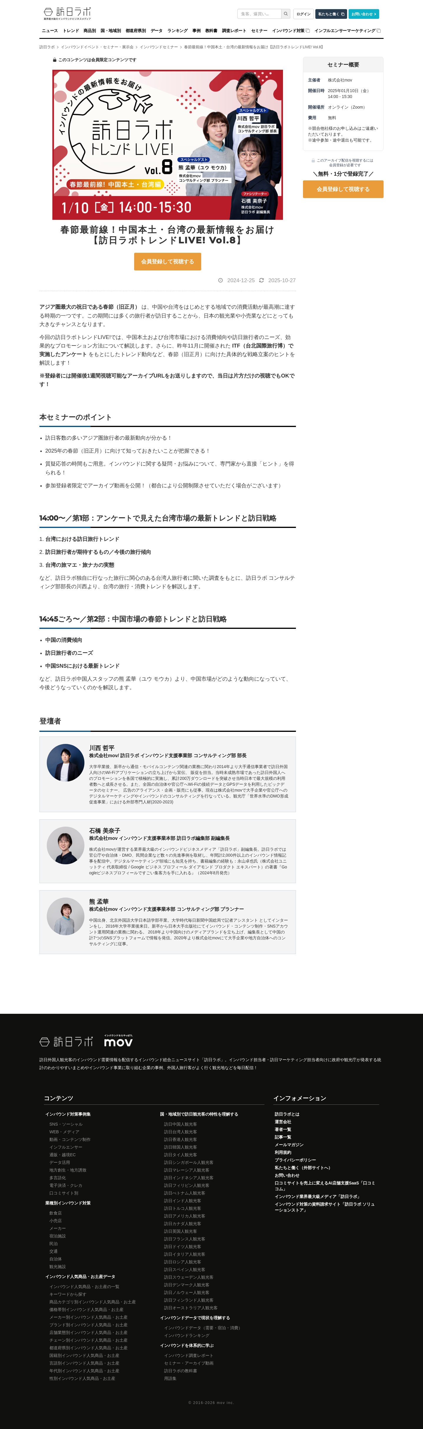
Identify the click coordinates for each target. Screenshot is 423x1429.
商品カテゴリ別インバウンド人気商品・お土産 (92, 1302)
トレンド (71, 30)
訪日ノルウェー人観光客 (186, 1292)
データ (157, 30)
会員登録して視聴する (167, 262)
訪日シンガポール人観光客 (189, 1162)
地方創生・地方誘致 (67, 1170)
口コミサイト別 (63, 1193)
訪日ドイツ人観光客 (182, 1246)
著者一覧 (283, 1129)
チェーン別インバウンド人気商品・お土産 (88, 1340)
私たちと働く (328, 14)
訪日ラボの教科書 (180, 1370)
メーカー (57, 1228)
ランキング (177, 30)
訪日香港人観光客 (180, 1139)
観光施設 (57, 1266)
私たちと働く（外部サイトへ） (303, 1167)
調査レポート (234, 30)
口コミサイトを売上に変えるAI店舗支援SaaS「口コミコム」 (325, 1186)
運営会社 (283, 1121)
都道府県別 (136, 30)
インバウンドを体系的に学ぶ (187, 1345)
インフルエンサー (65, 1147)
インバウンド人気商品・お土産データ (80, 1276)
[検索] (286, 14)
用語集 (170, 1378)
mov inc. (225, 1403)
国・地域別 (111, 30)
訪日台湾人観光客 (180, 1131)
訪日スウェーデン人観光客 (189, 1277)
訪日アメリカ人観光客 (184, 1216)
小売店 (55, 1220)
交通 (53, 1251)
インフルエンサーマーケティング (344, 30)
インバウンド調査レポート (189, 1355)
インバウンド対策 (288, 30)
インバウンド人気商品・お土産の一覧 (84, 1286)
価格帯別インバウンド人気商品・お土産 (86, 1309)
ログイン (304, 14)
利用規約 (283, 1152)
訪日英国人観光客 (180, 1231)
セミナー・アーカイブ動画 (189, 1363)
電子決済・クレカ (65, 1185)
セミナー (259, 30)
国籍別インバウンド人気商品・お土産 (84, 1355)
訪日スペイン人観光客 (184, 1269)
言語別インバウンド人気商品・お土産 (84, 1363)
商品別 (90, 30)
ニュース (50, 30)
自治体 (55, 1259)
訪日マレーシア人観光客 (186, 1170)
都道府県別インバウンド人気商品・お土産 (88, 1347)
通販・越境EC (62, 1154)
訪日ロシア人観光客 (182, 1261)
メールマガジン (289, 1144)
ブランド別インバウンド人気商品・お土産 (88, 1324)
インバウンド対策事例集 (68, 1114)
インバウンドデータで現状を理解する (195, 1317)
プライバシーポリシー (295, 1160)
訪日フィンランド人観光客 (189, 1300)
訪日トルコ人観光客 (182, 1208)
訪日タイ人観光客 (180, 1154)
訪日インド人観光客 (182, 1200)
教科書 (211, 30)
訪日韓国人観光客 (180, 1147)
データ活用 (59, 1162)
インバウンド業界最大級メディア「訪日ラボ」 (318, 1196)
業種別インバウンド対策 (68, 1203)
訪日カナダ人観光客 (182, 1223)
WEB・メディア (64, 1131)
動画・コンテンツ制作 (70, 1139)
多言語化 (57, 1177)
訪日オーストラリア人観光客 (191, 1307)
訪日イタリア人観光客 (184, 1254)
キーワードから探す (67, 1294)
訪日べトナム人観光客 (184, 1193)
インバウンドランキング (186, 1335)
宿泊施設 (57, 1236)
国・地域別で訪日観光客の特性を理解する (199, 1114)
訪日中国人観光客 (180, 1124)
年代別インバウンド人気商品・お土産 (84, 1370)
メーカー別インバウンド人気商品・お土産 (88, 1317)
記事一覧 (283, 1137)
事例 (196, 30)
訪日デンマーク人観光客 (186, 1284)
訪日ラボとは (287, 1114)
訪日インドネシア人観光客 (189, 1177)
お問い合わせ (362, 14)
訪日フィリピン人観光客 (186, 1185)
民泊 (53, 1243)
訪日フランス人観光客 (184, 1239)
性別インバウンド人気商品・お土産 (82, 1378)
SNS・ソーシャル (66, 1124)
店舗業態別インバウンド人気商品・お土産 (88, 1332)
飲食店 (55, 1213)
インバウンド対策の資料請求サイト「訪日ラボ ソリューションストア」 (325, 1207)
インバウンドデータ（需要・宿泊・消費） (203, 1327)
